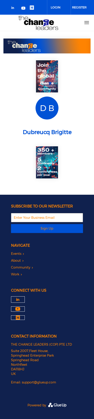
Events (16, 254)
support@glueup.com (39, 382)
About (16, 260)
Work (15, 274)
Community (20, 267)
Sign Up (47, 228)
